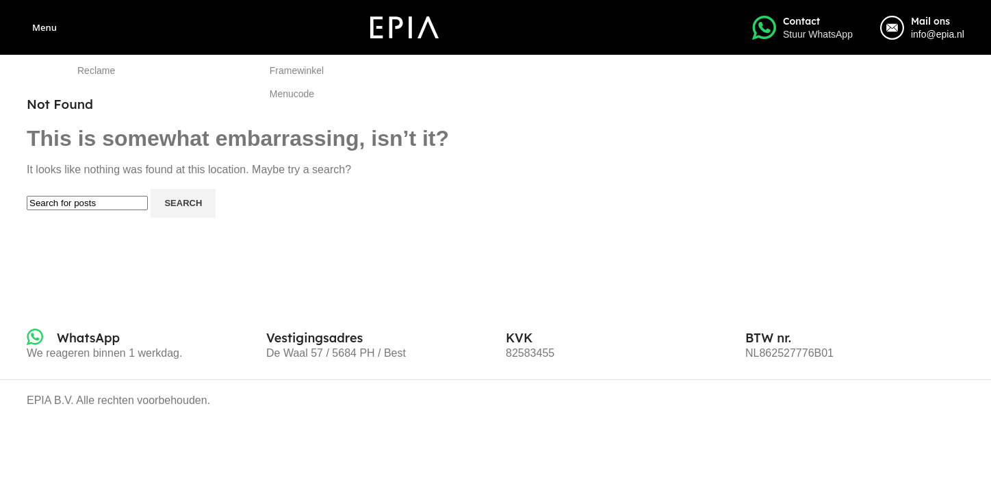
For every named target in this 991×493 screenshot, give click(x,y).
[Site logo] (404, 26)
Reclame (96, 70)
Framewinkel (297, 70)
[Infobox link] (73, 338)
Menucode (292, 93)
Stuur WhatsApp (818, 34)
